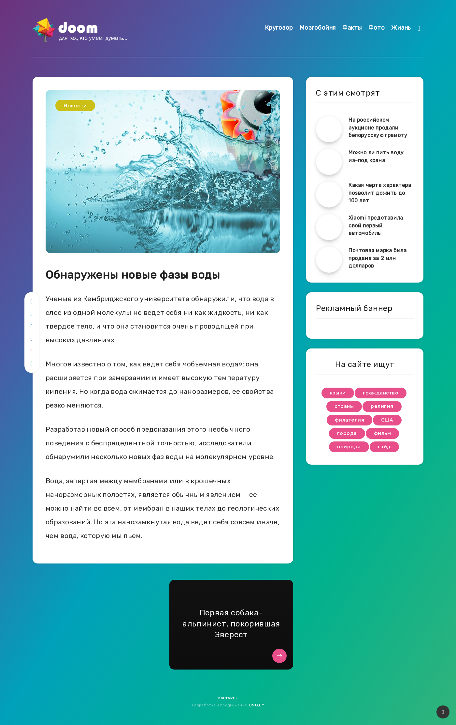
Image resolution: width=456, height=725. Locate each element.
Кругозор (279, 27)
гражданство (381, 392)
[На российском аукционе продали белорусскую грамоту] (329, 129)
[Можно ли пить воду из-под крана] (329, 162)
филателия (349, 420)
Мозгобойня (318, 27)
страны (344, 406)
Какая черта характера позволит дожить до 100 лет (380, 192)
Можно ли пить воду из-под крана (376, 156)
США (387, 420)
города (347, 433)
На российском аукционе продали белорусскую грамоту (378, 127)
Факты (352, 27)
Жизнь (401, 27)
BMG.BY (256, 705)
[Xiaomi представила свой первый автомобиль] (329, 227)
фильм (382, 433)
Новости (75, 105)
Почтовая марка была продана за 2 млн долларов (377, 258)
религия (382, 406)
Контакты (227, 698)
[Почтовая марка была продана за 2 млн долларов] (329, 260)
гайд (384, 446)
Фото (376, 27)
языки (338, 392)
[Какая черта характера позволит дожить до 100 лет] (329, 194)
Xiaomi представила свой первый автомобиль (376, 225)
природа (349, 446)
